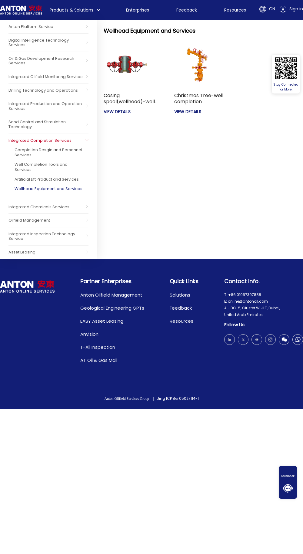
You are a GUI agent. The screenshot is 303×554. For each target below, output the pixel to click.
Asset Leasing (21, 252)
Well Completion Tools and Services (41, 166)
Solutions (180, 295)
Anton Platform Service (30, 26)
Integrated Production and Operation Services (45, 106)
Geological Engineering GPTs (112, 308)
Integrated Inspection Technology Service (41, 236)
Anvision (89, 334)
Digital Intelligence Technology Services (38, 42)
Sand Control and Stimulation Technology (37, 124)
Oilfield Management (29, 220)
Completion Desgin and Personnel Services (48, 152)
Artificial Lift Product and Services (47, 179)
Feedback (288, 476)
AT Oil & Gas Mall (98, 360)
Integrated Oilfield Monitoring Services (46, 77)
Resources (235, 10)
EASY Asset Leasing (101, 321)
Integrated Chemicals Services (38, 207)
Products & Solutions (71, 10)
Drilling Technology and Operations (43, 90)
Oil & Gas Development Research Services (41, 61)
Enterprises (137, 10)
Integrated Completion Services (40, 140)
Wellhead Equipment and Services (48, 189)
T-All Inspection (97, 347)
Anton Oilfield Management (111, 295)
